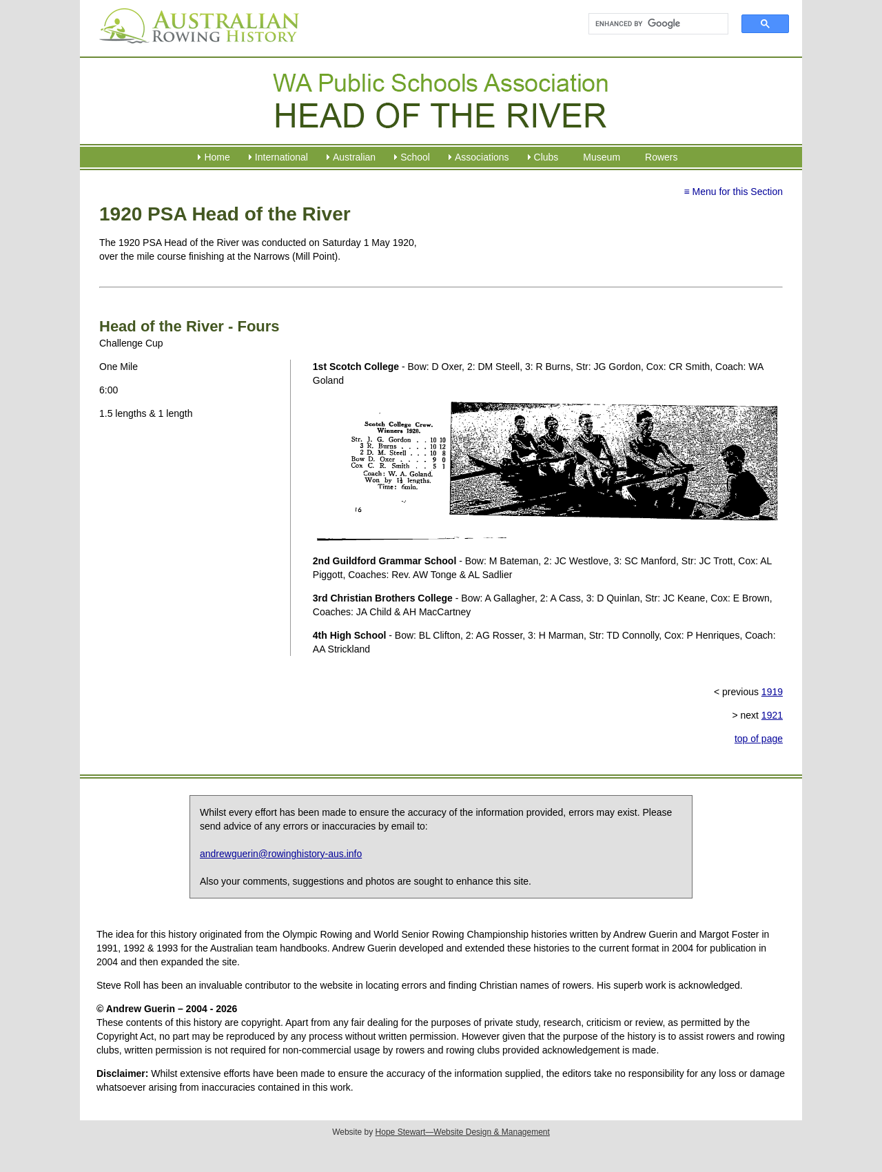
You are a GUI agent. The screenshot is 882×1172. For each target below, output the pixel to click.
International (281, 157)
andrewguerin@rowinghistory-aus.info (281, 853)
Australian (354, 157)
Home (216, 157)
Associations (482, 157)
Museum (601, 157)
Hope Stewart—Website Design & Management (463, 1132)
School (415, 157)
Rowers (661, 157)
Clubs (546, 157)
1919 (772, 691)
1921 (772, 715)
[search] (652, 24)
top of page (759, 738)
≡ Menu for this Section (733, 191)
